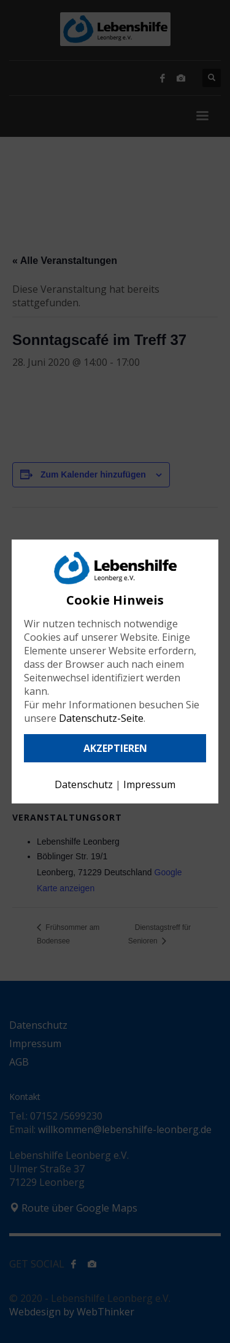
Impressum (149, 784)
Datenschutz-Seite (101, 718)
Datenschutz (84, 784)
